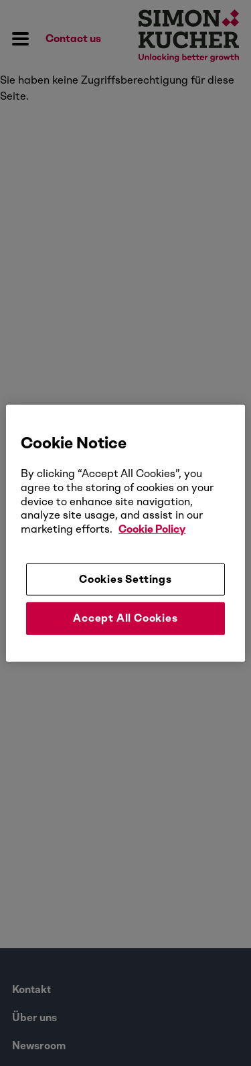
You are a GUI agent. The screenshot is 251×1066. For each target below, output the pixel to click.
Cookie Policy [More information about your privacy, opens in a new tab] (151, 529)
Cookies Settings (125, 579)
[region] (125, 532)
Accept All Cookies (125, 618)
